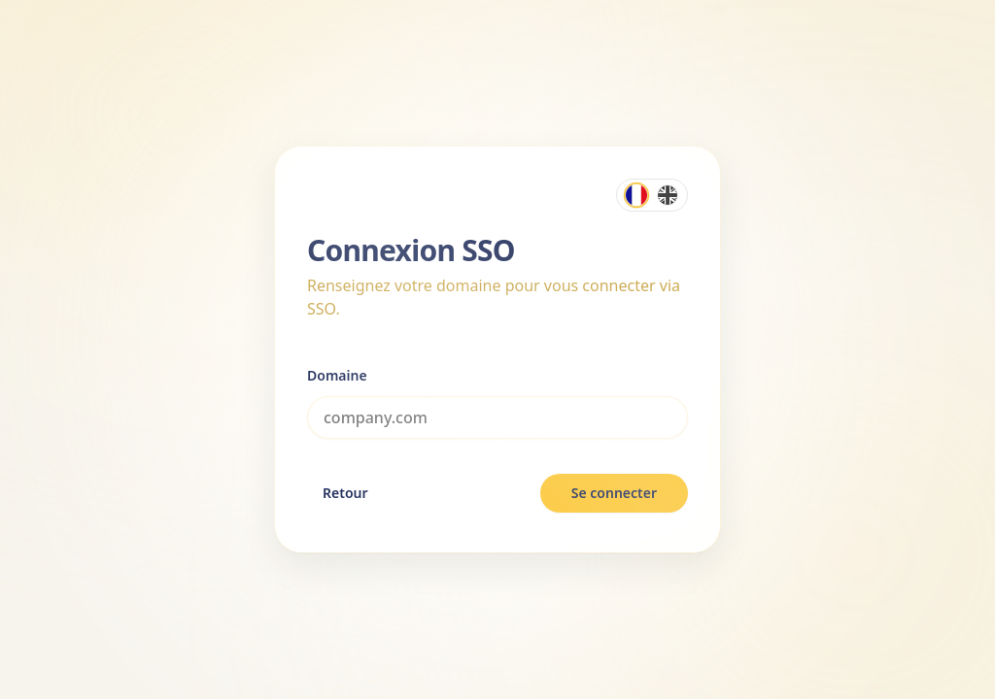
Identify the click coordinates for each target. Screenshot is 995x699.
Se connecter (614, 492)
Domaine (337, 375)
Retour (345, 492)
